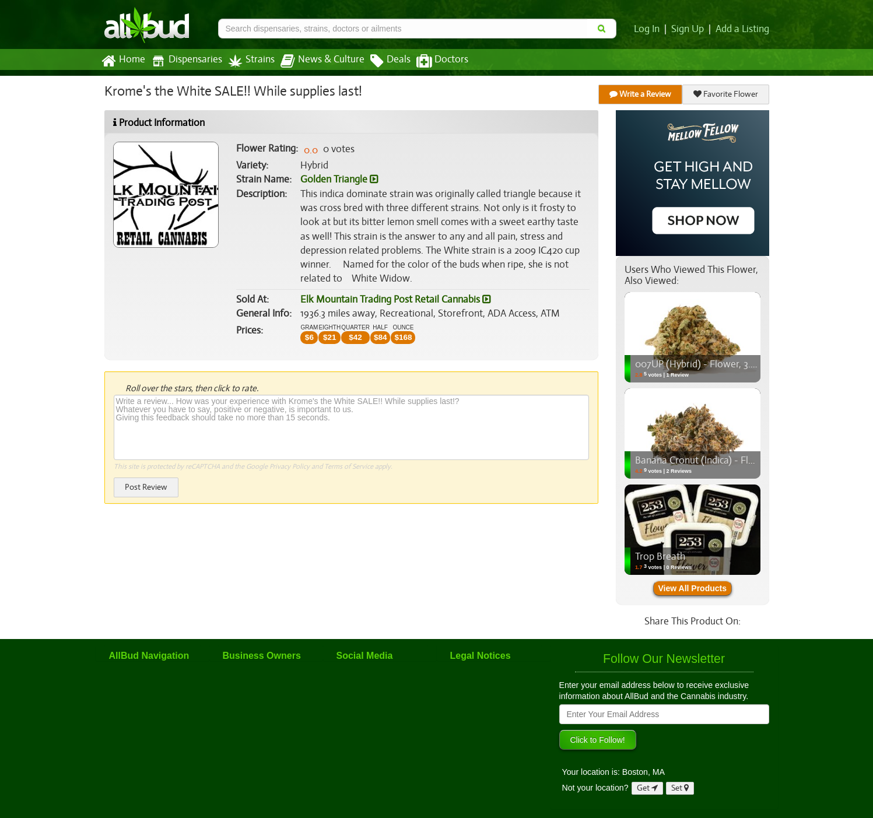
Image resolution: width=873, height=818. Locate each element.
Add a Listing (743, 29)
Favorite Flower (725, 94)
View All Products (692, 588)
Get (647, 788)
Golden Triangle (338, 179)
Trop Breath (659, 557)
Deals (381, 61)
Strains (247, 61)
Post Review (146, 487)
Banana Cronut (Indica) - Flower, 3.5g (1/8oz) (728, 460)
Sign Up (689, 29)
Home (122, 61)
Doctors (432, 61)
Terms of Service (348, 466)
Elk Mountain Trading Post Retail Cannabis (394, 300)
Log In (649, 29)
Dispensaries (183, 61)
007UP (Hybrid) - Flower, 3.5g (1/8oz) (712, 364)
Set (680, 788)
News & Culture (315, 61)
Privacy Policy (289, 466)
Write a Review (640, 94)
